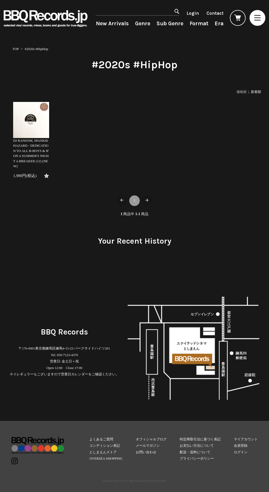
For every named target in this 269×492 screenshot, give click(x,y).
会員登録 (240, 445)
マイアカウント (246, 439)
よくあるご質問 (101, 439)
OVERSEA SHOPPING (105, 458)
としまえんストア (103, 452)
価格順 (241, 92)
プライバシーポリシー (197, 458)
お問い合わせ (146, 452)
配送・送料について (195, 452)
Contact (215, 13)
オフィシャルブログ (151, 439)
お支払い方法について (197, 445)
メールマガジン (148, 445)
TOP (15, 49)
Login (193, 13)
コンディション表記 (104, 445)
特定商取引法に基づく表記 (200, 439)
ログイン (240, 452)
